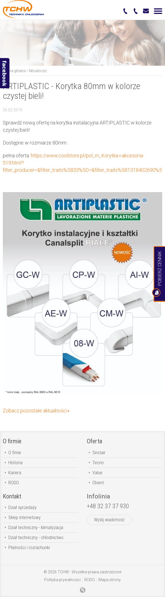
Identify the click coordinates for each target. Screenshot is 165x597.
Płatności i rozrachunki (29, 547)
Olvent (98, 482)
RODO (13, 482)
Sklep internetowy (24, 517)
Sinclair (98, 452)
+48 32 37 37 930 (108, 506)
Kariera (14, 472)
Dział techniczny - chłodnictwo (35, 537)
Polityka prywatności (62, 580)
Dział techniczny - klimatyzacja (35, 527)
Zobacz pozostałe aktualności (35, 411)
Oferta (94, 441)
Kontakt (12, 496)
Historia (15, 462)
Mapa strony (109, 580)
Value (97, 472)
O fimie (14, 452)
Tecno (98, 462)
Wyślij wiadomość (109, 519)
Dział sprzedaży (22, 507)
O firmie (12, 441)
